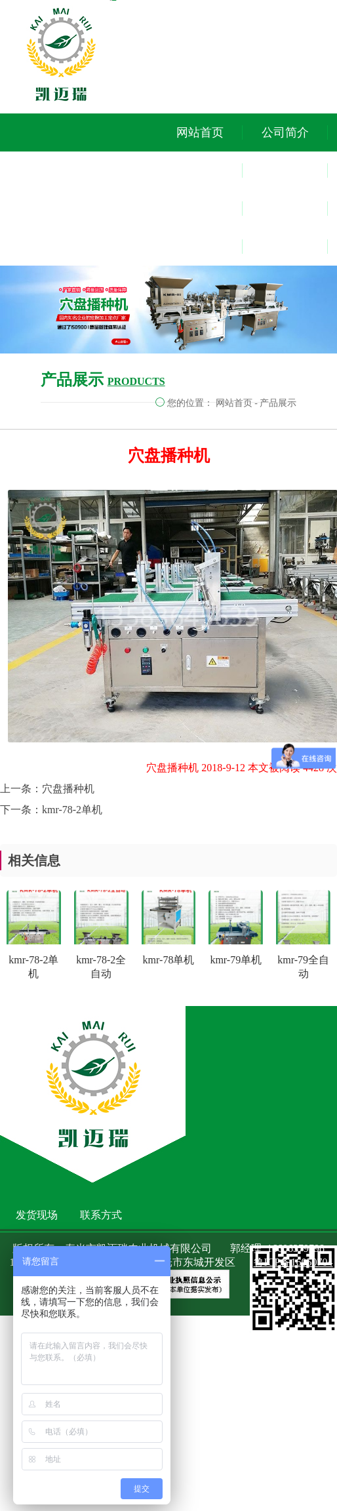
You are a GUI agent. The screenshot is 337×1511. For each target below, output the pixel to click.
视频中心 (200, 208)
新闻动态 (200, 246)
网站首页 (200, 132)
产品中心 (200, 170)
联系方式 (285, 246)
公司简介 (285, 132)
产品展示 (278, 403)
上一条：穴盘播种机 (47, 788)
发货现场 (285, 208)
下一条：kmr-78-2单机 (51, 809)
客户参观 (285, 170)
